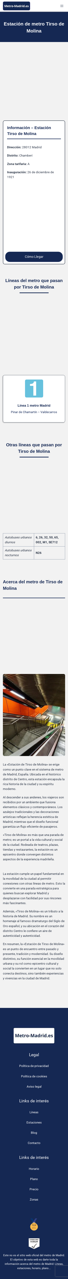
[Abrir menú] (61, 6)
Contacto (34, 1143)
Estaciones (34, 1122)
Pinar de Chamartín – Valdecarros (34, 412)
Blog (34, 1132)
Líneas (34, 1112)
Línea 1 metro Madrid (34, 405)
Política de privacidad (34, 1066)
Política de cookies (34, 1076)
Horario (34, 1169)
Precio (34, 1189)
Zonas (34, 1199)
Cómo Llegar (34, 257)
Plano (34, 1179)
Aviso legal (34, 1086)
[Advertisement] (34, 84)
